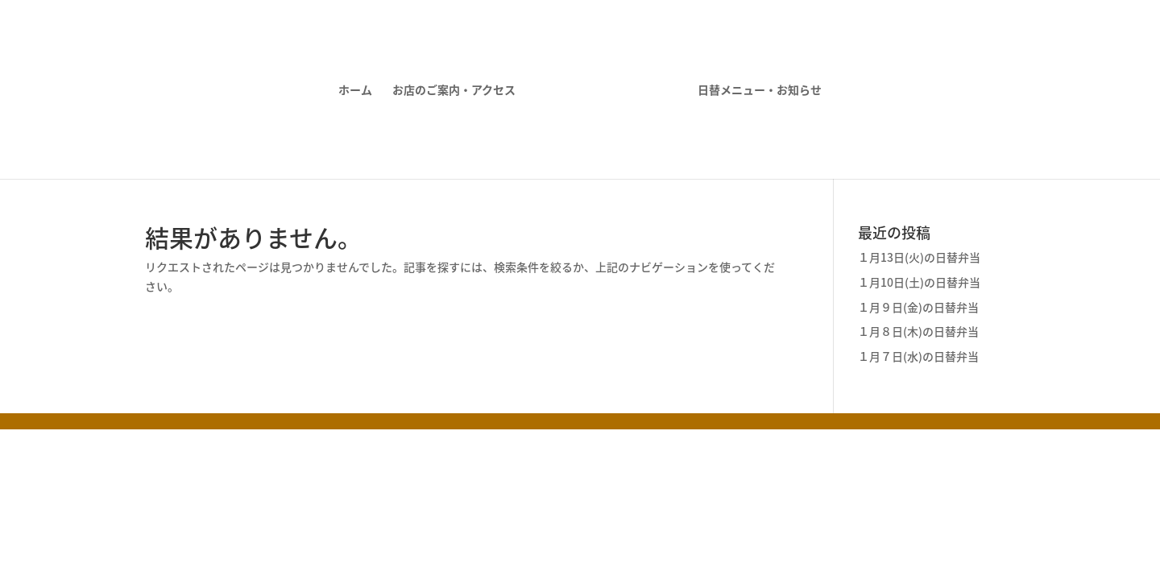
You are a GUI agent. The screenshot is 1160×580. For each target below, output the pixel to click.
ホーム (355, 90)
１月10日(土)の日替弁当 (919, 282)
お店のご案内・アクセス (454, 90)
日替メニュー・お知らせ (760, 90)
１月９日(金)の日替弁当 (918, 307)
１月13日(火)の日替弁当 (919, 257)
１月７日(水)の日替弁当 (918, 356)
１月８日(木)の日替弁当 (918, 331)
